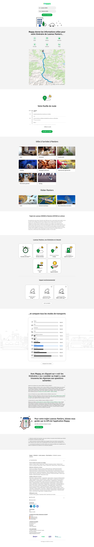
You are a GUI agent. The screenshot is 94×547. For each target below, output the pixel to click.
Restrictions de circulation (51, 494)
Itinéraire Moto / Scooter (41, 465)
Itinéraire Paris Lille (51, 469)
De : (43, 7)
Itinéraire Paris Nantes (49, 471)
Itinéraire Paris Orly (58, 469)
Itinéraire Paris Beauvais (46, 473)
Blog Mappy (31, 525)
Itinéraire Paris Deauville (57, 468)
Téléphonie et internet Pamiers (52, 488)
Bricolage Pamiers (53, 486)
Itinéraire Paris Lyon (49, 468)
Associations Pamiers (38, 481)
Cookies (43, 530)
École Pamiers (35, 485)
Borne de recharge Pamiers (42, 485)
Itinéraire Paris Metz (36, 474)
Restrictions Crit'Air (43, 494)
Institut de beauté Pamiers (45, 482)
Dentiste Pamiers (53, 482)
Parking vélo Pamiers (36, 482)
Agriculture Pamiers (57, 487)
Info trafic (31, 494)
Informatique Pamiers (51, 485)
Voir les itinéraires (47, 14)
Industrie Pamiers (59, 482)
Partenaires (34, 526)
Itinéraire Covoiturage (33, 465)
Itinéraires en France (41, 468)
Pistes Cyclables (36, 494)
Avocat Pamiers (35, 491)
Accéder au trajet (47, 131)
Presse (30, 526)
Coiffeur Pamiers (50, 479)
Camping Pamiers (54, 480)
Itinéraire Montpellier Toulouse (52, 472)
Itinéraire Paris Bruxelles (37, 473)
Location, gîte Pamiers (46, 480)
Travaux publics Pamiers (41, 487)
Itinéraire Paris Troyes (44, 474)
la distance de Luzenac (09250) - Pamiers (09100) (47, 391)
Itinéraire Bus (49, 465)
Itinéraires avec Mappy (33, 468)
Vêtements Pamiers (49, 487)
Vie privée (39, 530)
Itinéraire (30, 464)
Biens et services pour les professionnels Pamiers (51, 481)
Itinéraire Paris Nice (41, 471)
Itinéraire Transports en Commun (50, 464)
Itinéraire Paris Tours (32, 472)
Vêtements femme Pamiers (45, 486)
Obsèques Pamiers (32, 480)
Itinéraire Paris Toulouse (33, 471)
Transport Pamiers (39, 480)
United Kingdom (32, 519)
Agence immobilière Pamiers (34, 479)
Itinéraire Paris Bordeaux (33, 469)
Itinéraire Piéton (36, 464)
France (31, 515)
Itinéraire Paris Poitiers (55, 473)
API (29, 510)
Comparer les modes (47, 363)
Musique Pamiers (59, 485)
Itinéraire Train (59, 464)
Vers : (43, 11)
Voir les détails (47, 303)
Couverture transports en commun (35, 532)
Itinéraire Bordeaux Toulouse (59, 471)
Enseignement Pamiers (48, 491)
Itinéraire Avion (54, 465)
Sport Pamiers (31, 481)
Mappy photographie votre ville (34, 533)
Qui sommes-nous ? (32, 523)
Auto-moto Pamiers (43, 479)
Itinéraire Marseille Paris (42, 469)
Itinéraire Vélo (42, 464)
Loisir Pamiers (43, 488)
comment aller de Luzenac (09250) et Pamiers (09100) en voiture (48, 402)
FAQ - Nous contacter (32, 531)
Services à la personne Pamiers (34, 486)
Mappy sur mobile (32, 511)
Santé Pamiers (60, 480)
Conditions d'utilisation (33, 530)
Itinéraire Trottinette (61, 465)
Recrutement (31, 524)
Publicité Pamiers (37, 488)
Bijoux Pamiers (41, 491)
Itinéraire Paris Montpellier (41, 472)
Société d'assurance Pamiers (58, 479)
